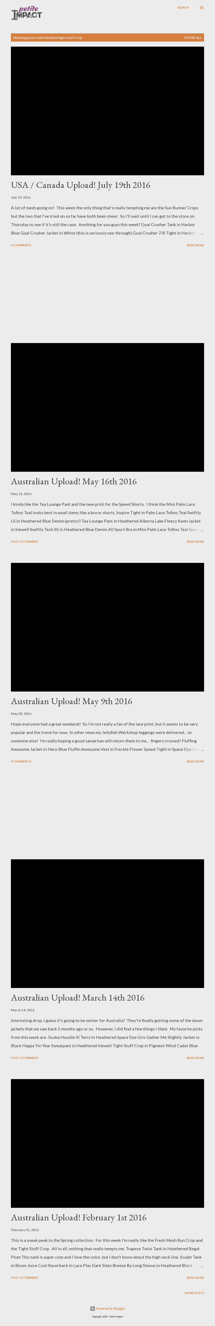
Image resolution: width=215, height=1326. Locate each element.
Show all (193, 37)
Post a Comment (25, 541)
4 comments (21, 761)
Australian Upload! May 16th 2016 (74, 481)
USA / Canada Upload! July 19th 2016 (80, 185)
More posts (194, 1293)
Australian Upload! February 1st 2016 (79, 1217)
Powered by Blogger (107, 1308)
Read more (195, 245)
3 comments (21, 245)
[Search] (183, 7)
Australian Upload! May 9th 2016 (71, 701)
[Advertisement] (107, 295)
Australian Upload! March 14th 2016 (77, 997)
